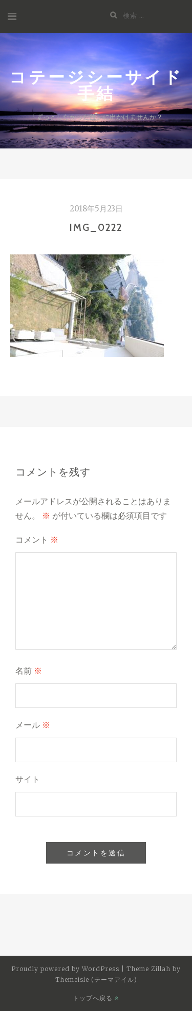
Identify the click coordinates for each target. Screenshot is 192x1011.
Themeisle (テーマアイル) (96, 979)
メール (32, 725)
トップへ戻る (96, 998)
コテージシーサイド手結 (96, 85)
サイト (27, 779)
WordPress (100, 969)
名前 (28, 671)
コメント (36, 540)
